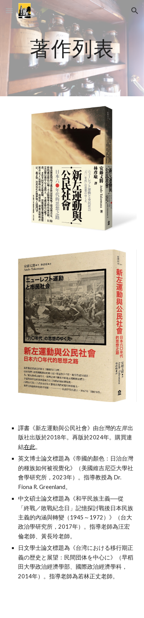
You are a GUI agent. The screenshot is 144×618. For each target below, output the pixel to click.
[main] (72, 48)
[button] (9, 10)
